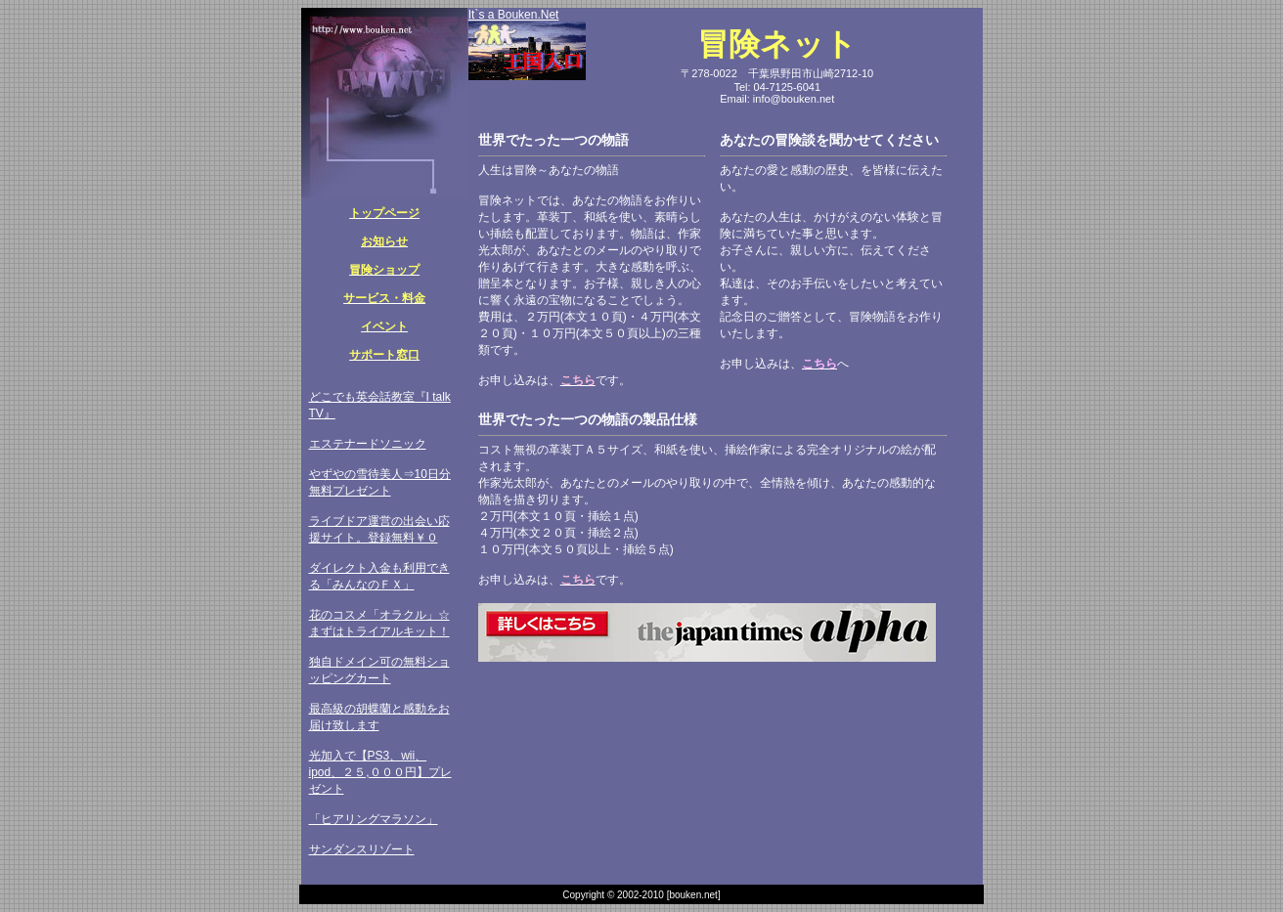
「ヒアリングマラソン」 (373, 819)
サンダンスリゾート (362, 849)
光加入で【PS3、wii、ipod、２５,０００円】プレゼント (380, 772)
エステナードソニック (367, 444)
